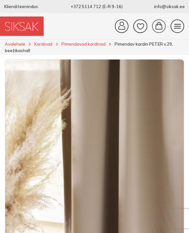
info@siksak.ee (169, 6)
